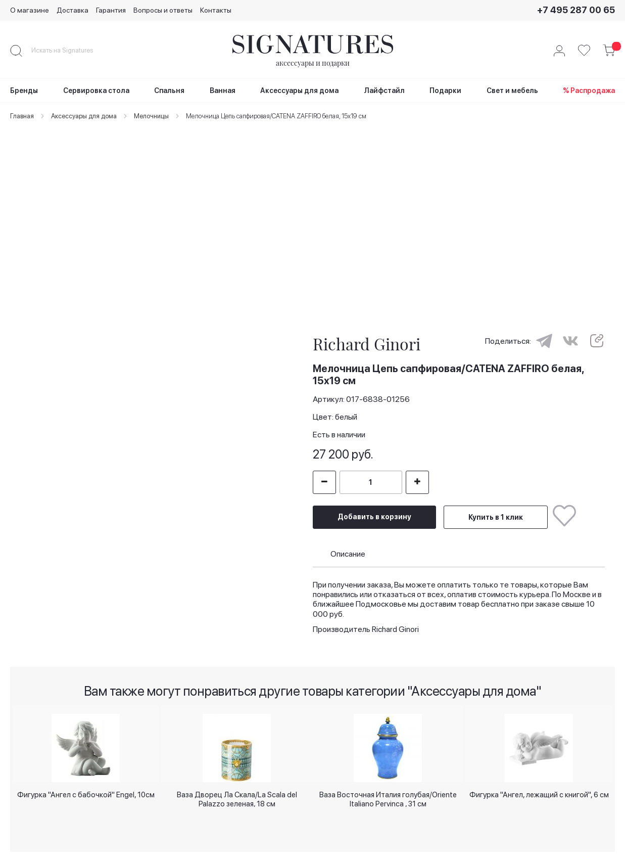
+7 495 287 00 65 (576, 10)
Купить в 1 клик (495, 513)
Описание (347, 549)
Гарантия (111, 10)
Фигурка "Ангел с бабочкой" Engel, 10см (86, 794)
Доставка (72, 10)
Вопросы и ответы (163, 10)
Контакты (215, 10)
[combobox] (70, 50)
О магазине (29, 10)
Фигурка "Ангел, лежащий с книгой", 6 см (539, 794)
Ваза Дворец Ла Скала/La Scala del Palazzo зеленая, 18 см (237, 798)
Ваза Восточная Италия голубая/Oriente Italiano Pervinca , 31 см (388, 798)
